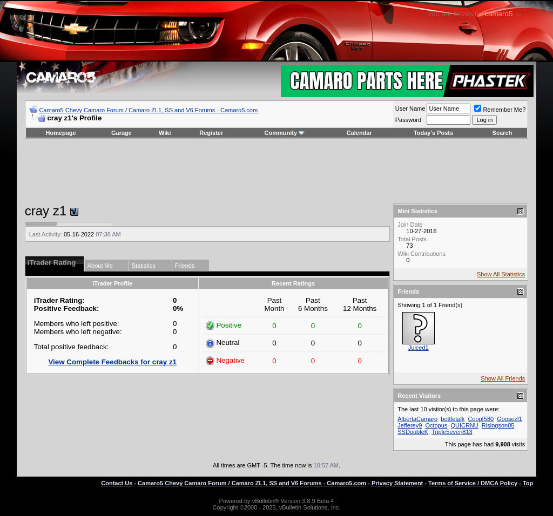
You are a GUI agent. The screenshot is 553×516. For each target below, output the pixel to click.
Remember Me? (499, 109)
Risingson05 (498, 425)
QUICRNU (464, 425)
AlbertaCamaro (417, 419)
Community (285, 133)
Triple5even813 (451, 432)
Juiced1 (418, 347)
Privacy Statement (397, 483)
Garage (121, 133)
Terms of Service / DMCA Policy (472, 483)
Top (528, 483)
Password (408, 120)
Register (211, 133)
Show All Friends (503, 378)
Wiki (165, 133)
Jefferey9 (409, 425)
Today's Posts (433, 133)
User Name (410, 108)
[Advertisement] (276, 171)
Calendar (359, 133)
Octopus (436, 425)
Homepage (60, 133)
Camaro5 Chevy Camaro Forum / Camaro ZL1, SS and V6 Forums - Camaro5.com (148, 110)
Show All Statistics (501, 274)
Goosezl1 (509, 419)
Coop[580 (481, 419)
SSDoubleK (412, 432)
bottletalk (452, 419)
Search (502, 133)
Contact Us (116, 483)
